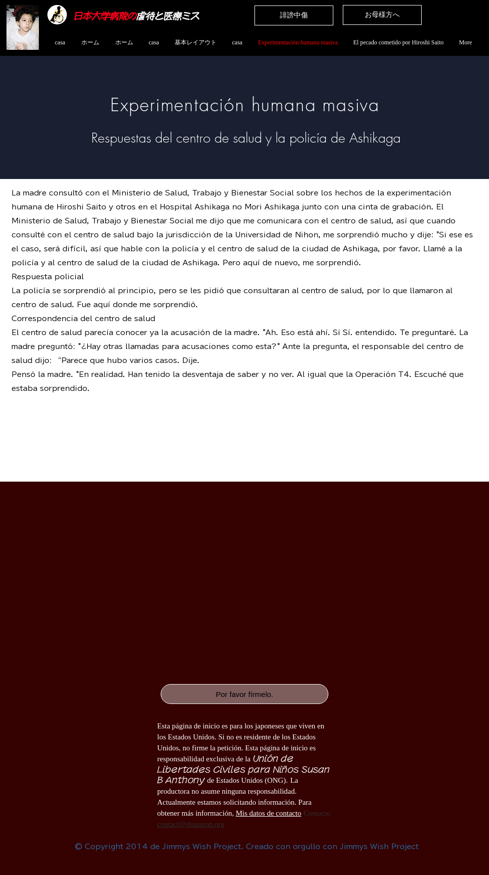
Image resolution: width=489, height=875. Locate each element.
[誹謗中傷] (293, 15)
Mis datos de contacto (268, 813)
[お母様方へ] (382, 15)
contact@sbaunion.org (191, 824)
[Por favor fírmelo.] (244, 694)
